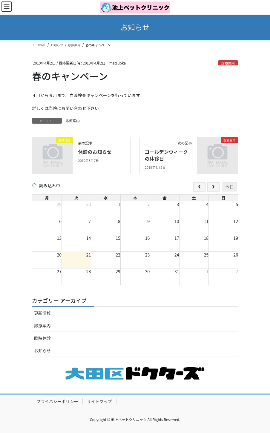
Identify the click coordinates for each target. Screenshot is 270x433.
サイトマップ (99, 401)
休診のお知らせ (94, 151)
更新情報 (42, 313)
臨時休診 (42, 338)
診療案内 (228, 63)
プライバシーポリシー (57, 401)
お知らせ (42, 351)
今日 (229, 187)
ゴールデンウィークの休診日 (166, 155)
